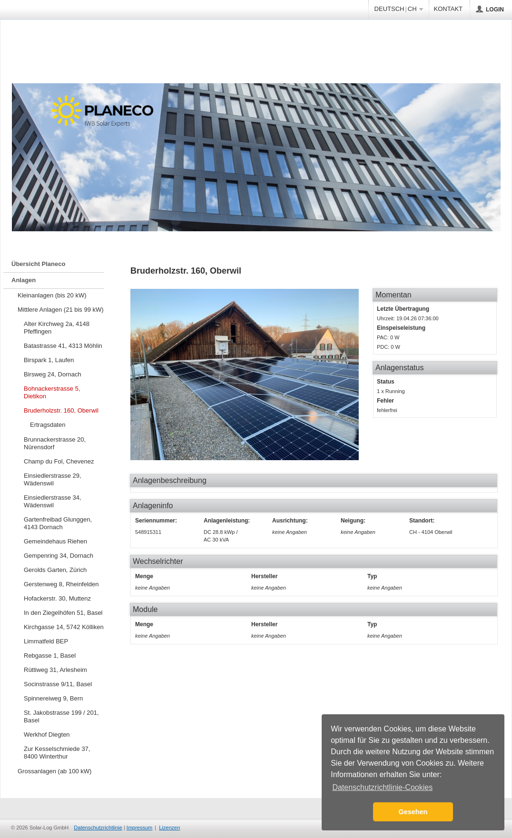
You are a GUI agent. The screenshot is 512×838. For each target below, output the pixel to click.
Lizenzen (169, 827)
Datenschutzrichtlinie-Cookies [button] (382, 787)
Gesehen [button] (413, 812)
